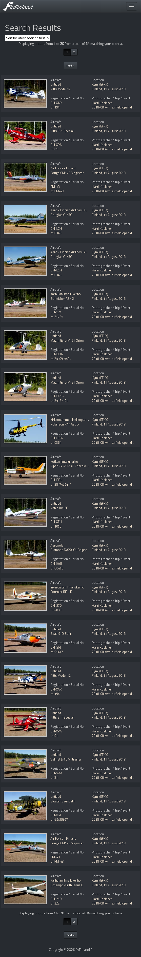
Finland (97, 89)
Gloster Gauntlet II (62, 801)
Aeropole (56, 545)
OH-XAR (56, 102)
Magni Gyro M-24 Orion (67, 340)
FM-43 (55, 186)
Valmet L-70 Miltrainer (65, 759)
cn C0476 (56, 568)
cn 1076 (55, 526)
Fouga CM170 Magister (67, 172)
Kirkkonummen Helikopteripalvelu (73, 419)
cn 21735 (56, 316)
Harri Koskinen (102, 102)
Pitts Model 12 (60, 89)
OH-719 (55, 898)
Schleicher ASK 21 (63, 298)
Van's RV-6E (59, 507)
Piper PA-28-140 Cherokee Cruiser (75, 465)
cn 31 (54, 777)
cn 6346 (55, 232)
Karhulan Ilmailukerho (65, 293)
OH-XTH (56, 521)
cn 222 (55, 903)
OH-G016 (56, 395)
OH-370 (55, 605)
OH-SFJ (55, 647)
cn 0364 (55, 442)
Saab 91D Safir (60, 633)
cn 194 (55, 107)
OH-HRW (56, 437)
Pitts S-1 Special (62, 130)
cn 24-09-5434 (60, 358)
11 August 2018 (114, 89)
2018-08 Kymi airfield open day (113, 107)
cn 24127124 (59, 400)
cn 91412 (56, 651)
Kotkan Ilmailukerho (64, 461)
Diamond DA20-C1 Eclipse (68, 549)
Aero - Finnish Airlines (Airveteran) (74, 210)
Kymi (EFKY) (100, 84)
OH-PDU (56, 479)
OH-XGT (55, 815)
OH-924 (55, 312)
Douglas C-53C (61, 214)
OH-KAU (56, 563)
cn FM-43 (57, 191)
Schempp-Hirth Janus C (66, 885)
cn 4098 (55, 610)
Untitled (55, 84)
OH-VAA (56, 773)
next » (70, 65)
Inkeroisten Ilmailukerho (67, 587)
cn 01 (54, 149)
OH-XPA (56, 144)
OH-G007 (56, 354)
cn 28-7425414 (60, 484)
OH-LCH (56, 228)
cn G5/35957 (59, 819)
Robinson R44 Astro (64, 424)
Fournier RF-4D (61, 591)
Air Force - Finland (63, 168)
